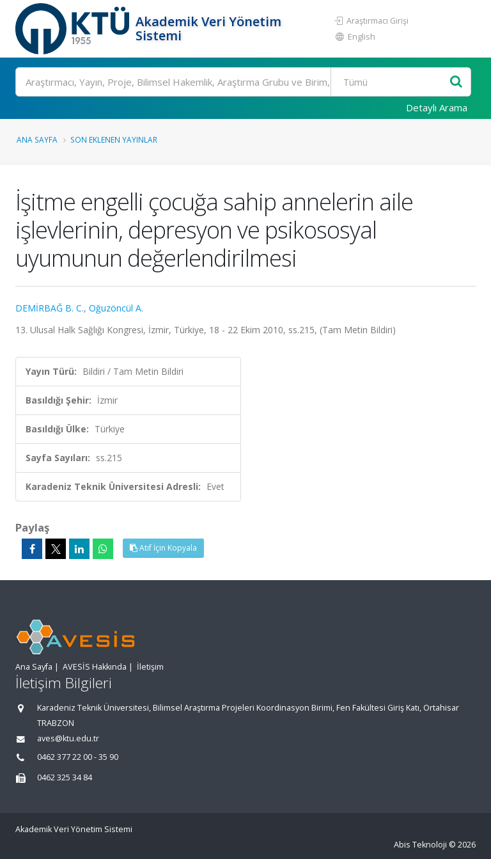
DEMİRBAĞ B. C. (49, 308)
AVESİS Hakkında (95, 666)
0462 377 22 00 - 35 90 (77, 757)
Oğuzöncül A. (116, 308)
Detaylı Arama (436, 107)
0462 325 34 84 (64, 777)
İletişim (150, 666)
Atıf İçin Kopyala (163, 547)
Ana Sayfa (37, 139)
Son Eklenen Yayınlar (113, 139)
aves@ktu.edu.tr (68, 738)
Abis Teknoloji (420, 844)
